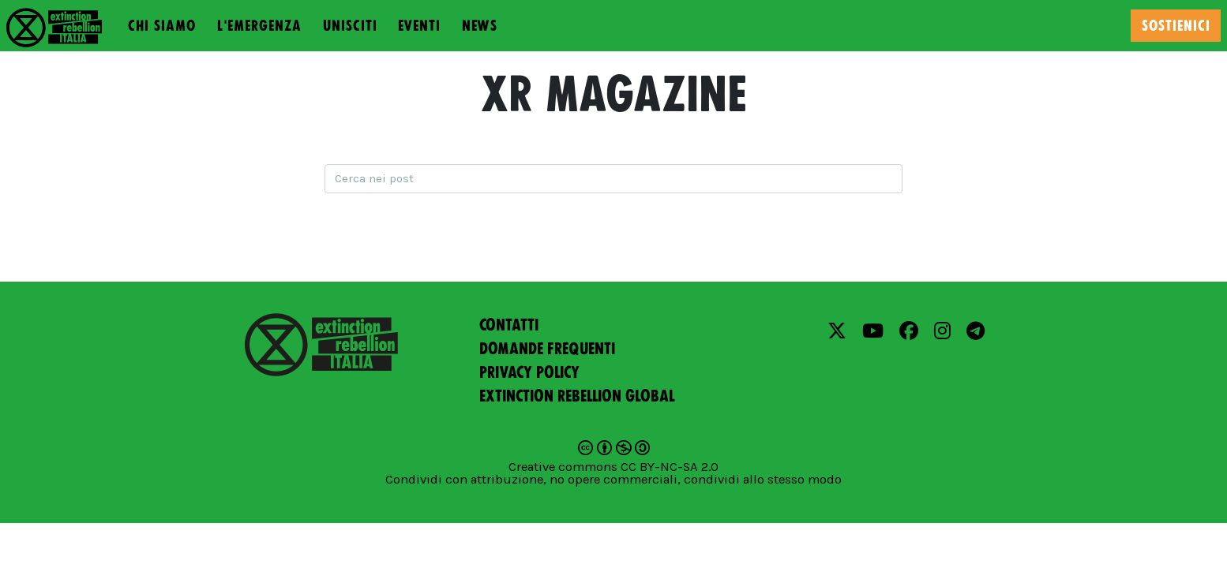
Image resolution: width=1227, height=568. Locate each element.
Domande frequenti (547, 348)
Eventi (419, 25)
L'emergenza (259, 25)
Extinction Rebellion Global (577, 396)
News (479, 25)
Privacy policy (529, 372)
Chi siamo (162, 25)
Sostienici (1176, 25)
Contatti (508, 325)
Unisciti (350, 25)
